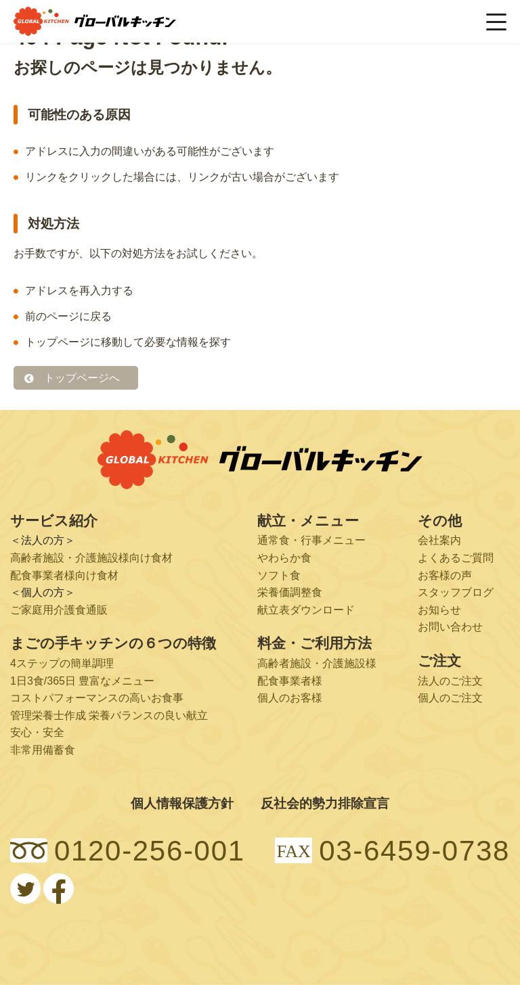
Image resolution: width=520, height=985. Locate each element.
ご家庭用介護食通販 (59, 610)
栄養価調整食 (289, 592)
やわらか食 (284, 558)
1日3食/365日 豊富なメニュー (82, 681)
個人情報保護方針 (182, 803)
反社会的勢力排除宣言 (325, 803)
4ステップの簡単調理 (62, 663)
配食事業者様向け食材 (64, 575)
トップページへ (82, 378)
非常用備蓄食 (42, 750)
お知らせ (439, 610)
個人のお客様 (289, 698)
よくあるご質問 (456, 558)
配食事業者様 (289, 681)
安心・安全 (37, 732)
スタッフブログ (456, 592)
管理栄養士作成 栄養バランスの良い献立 (109, 715)
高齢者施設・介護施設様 (316, 663)
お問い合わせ (450, 627)
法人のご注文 (450, 681)
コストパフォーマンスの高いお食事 (96, 698)
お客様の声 (445, 575)
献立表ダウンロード (306, 610)
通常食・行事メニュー (311, 541)
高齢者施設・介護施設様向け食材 (91, 558)
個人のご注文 (450, 698)
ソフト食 (279, 575)
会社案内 (439, 541)
